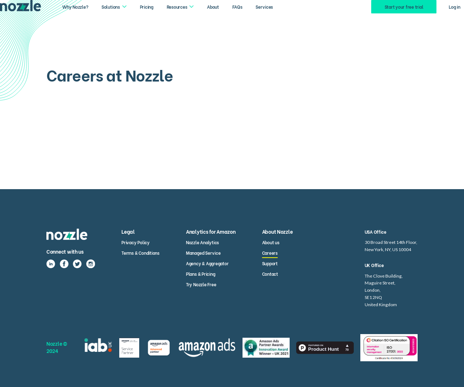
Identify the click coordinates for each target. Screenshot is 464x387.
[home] (20, 5)
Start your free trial (404, 6)
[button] (114, 6)
